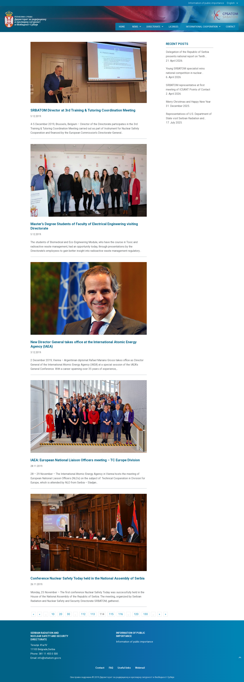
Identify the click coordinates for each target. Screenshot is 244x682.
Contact (230, 26)
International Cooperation (202, 26)
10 (52, 614)
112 (83, 614)
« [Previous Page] (39, 614)
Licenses (173, 26)
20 (60, 614)
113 (92, 614)
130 (145, 614)
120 (136, 614)
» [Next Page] (159, 614)
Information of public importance (206, 3)
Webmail (140, 667)
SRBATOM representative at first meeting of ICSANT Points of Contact (188, 87)
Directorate (153, 26)
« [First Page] (33, 614)
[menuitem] (233, 4)
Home (122, 26)
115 (111, 614)
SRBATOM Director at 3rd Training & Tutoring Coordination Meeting (82, 110)
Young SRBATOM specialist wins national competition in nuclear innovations (185, 71)
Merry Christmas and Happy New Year (188, 101)
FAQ (111, 667)
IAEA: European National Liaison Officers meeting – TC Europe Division (85, 460)
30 (68, 614)
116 (120, 614)
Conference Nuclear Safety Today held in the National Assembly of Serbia (87, 578)
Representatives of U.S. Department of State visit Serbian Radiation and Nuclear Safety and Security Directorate (189, 116)
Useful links (124, 667)
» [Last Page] (165, 614)
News (135, 26)
